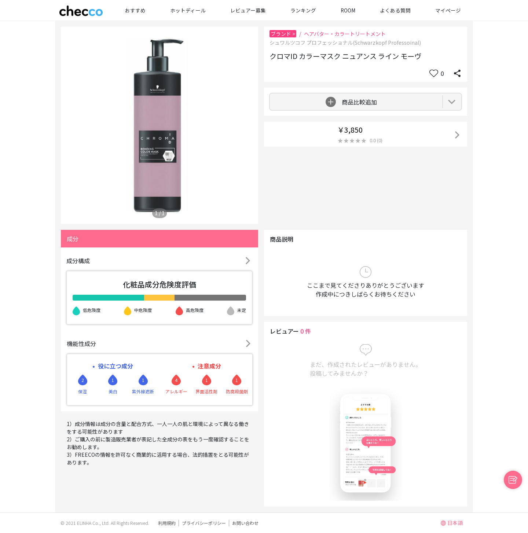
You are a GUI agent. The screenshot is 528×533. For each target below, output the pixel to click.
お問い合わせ (245, 523)
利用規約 (167, 523)
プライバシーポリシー (204, 523)
